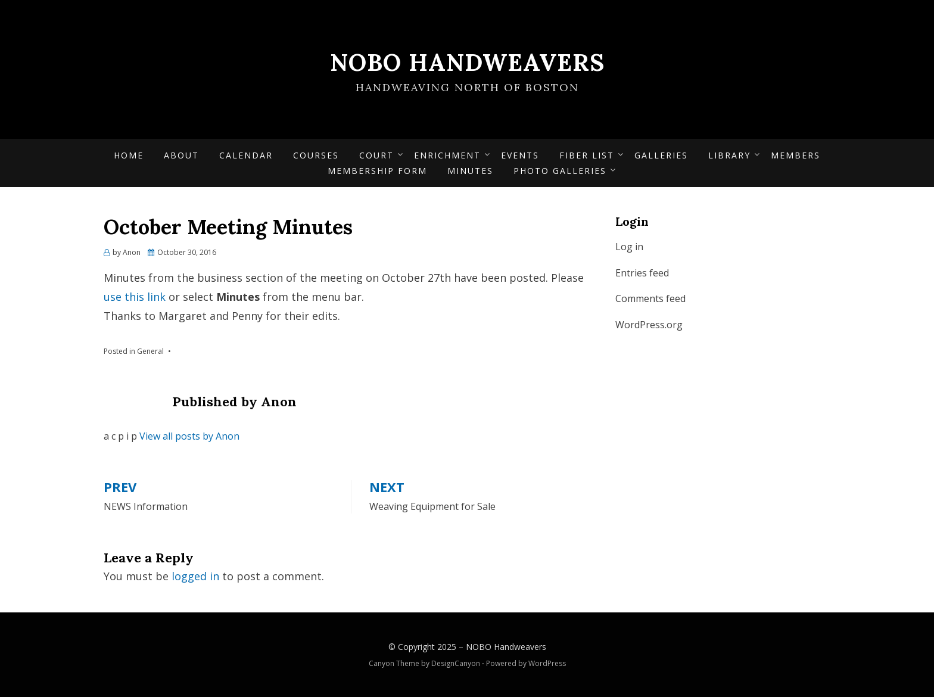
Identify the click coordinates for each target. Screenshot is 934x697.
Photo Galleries (559, 170)
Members (795, 155)
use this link (135, 297)
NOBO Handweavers (467, 62)
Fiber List (586, 155)
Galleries (661, 155)
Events (520, 155)
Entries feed (642, 272)
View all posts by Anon (189, 436)
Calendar (246, 155)
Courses (316, 155)
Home (129, 155)
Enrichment (447, 155)
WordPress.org (649, 324)
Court (376, 155)
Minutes (470, 170)
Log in (629, 246)
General (150, 351)
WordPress (547, 663)
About (181, 155)
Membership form (377, 170)
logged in (195, 576)
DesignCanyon (455, 663)
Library (729, 155)
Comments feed (650, 298)
